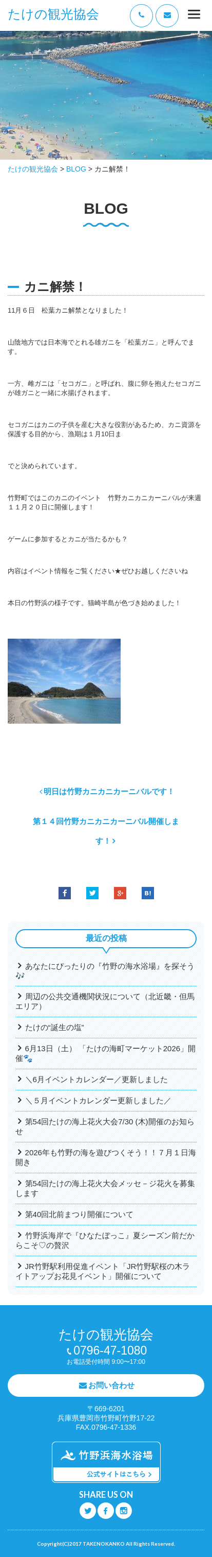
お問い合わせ (111, 1385)
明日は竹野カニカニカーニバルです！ (109, 791)
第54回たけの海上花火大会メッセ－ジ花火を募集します (105, 1188)
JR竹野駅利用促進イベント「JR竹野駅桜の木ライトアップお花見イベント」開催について (102, 1271)
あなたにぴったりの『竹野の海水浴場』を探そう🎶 (105, 971)
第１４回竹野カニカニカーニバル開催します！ (106, 831)
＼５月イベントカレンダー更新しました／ (98, 1100)
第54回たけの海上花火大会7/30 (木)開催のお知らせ (105, 1126)
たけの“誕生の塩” (54, 1027)
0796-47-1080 (110, 1350)
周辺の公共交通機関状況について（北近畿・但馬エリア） (105, 1001)
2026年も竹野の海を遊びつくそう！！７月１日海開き (105, 1157)
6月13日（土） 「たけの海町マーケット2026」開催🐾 (105, 1053)
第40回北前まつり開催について (79, 1214)
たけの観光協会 (53, 14)
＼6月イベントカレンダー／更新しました (96, 1079)
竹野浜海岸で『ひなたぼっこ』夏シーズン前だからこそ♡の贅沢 (105, 1240)
